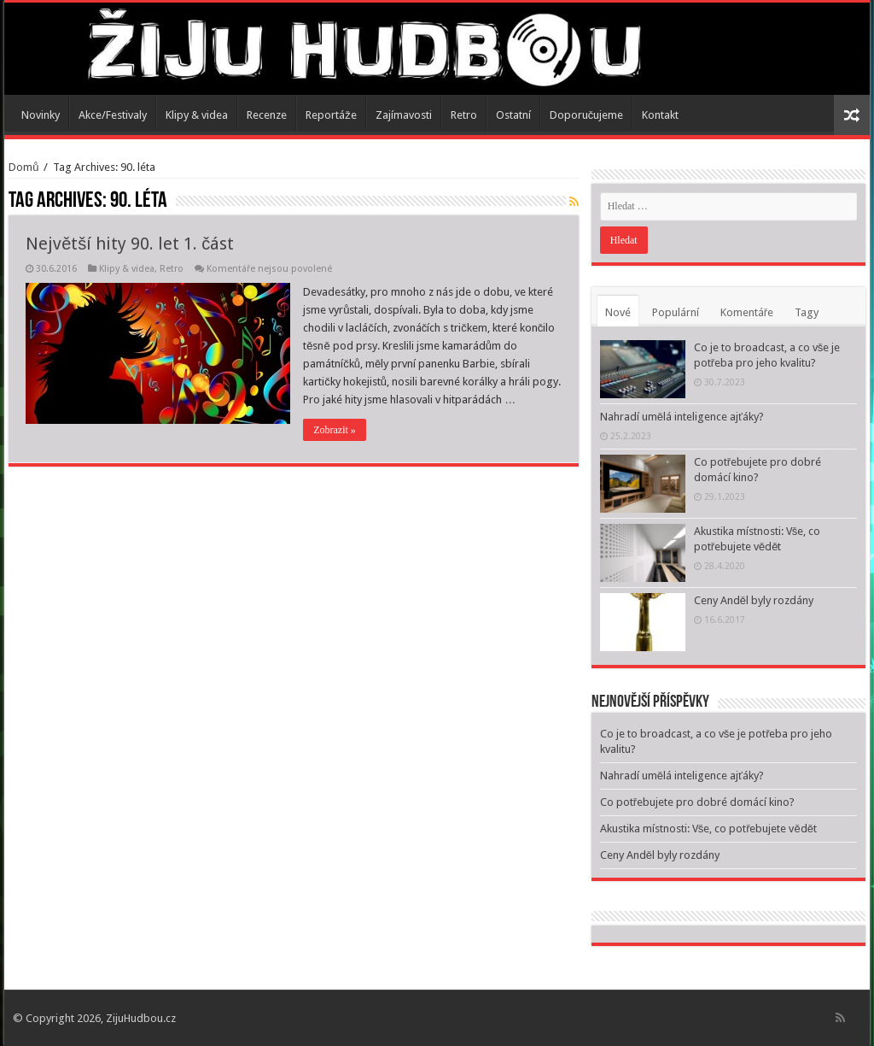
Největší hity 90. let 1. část (130, 243)
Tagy (807, 312)
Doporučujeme (587, 115)
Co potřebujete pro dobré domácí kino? (697, 802)
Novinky (40, 115)
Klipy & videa (197, 115)
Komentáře (746, 312)
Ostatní (513, 115)
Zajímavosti (404, 115)
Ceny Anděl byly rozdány (753, 600)
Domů (23, 167)
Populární (675, 312)
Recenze (267, 115)
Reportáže (331, 115)
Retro (464, 115)
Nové (618, 312)
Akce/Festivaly (113, 115)
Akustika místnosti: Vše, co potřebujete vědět (708, 828)
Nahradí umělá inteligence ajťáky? (682, 416)
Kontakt (660, 115)
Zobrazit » (334, 430)
